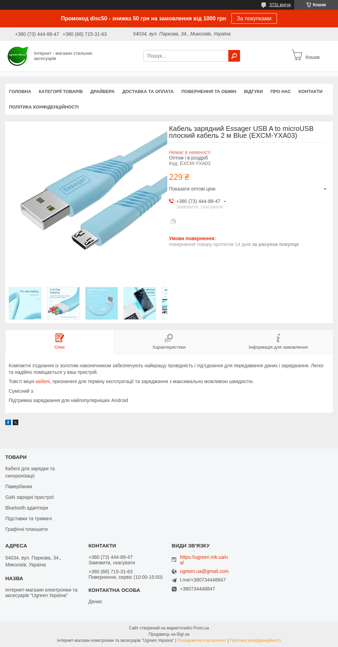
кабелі (43, 381)
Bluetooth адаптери (26, 508)
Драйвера (102, 91)
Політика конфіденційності (44, 107)
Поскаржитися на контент (201, 640)
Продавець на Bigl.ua (169, 634)
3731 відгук (280, 4)
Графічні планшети (26, 529)
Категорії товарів (61, 91)
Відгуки (253, 91)
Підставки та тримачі (28, 518)
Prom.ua (201, 628)
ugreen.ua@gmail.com (204, 571)
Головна (20, 91)
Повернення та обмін (208, 91)
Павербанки (18, 486)
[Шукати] (234, 56)
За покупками (254, 18)
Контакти (311, 91)
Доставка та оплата (148, 91)
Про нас (280, 91)
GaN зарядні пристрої (29, 497)
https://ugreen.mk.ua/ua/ (204, 559)
